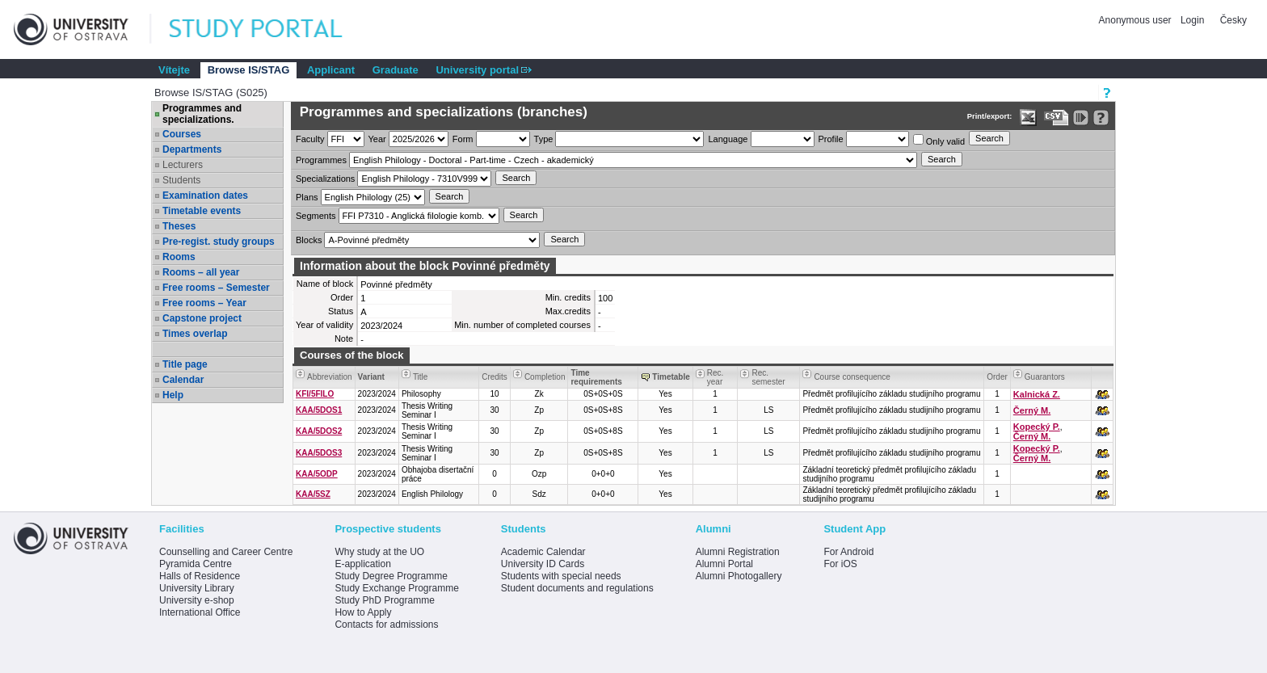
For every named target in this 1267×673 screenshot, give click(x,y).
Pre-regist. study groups (218, 241)
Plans (307, 197)
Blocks (309, 240)
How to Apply (363, 612)
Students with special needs (561, 576)
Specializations (325, 178)
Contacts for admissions (386, 624)
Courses (181, 134)
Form (463, 139)
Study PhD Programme (384, 600)
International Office (200, 612)
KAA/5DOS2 (319, 431)
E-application (362, 564)
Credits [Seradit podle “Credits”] (494, 376)
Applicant (331, 70)
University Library (196, 588)
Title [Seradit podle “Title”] (420, 376)
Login (1192, 20)
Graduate (396, 70)
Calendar (183, 379)
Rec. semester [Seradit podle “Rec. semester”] (768, 377)
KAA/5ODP (317, 473)
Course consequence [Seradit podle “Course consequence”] (852, 376)
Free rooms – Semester (216, 287)
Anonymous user (1136, 20)
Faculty (310, 139)
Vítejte (174, 70)
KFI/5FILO (315, 393)
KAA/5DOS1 (319, 410)
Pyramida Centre (195, 564)
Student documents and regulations (577, 588)
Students (181, 180)
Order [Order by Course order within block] (997, 376)
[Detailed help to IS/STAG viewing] (1100, 117)
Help (172, 395)
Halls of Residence (199, 576)
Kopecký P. (1036, 426)
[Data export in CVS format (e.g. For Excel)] (1056, 117)
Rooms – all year (200, 272)
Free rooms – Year (204, 303)
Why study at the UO (379, 551)
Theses (179, 226)
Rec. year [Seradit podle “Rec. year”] (715, 377)
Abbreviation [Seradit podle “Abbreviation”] (329, 376)
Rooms (179, 257)
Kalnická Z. (1036, 394)
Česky (1233, 20)
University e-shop (196, 600)
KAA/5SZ (313, 494)
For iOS (840, 564)
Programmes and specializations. (202, 114)
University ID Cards (542, 564)
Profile (831, 139)
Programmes (321, 160)
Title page (185, 364)
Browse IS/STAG (249, 70)
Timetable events (201, 211)
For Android (848, 551)
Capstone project (202, 318)
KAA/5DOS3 (319, 452)
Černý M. (1031, 410)
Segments (316, 216)
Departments (191, 149)
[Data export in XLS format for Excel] (1028, 117)
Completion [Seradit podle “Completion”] (545, 376)
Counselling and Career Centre (226, 551)
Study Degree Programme (391, 576)
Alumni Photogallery (739, 576)
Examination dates (205, 195)
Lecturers (182, 164)
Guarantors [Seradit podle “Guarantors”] (1045, 376)
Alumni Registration (738, 551)
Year (377, 139)
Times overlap (194, 333)
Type (544, 139)
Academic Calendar (543, 551)
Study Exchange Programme (396, 588)
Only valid (939, 140)
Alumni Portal (724, 564)
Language (727, 139)
